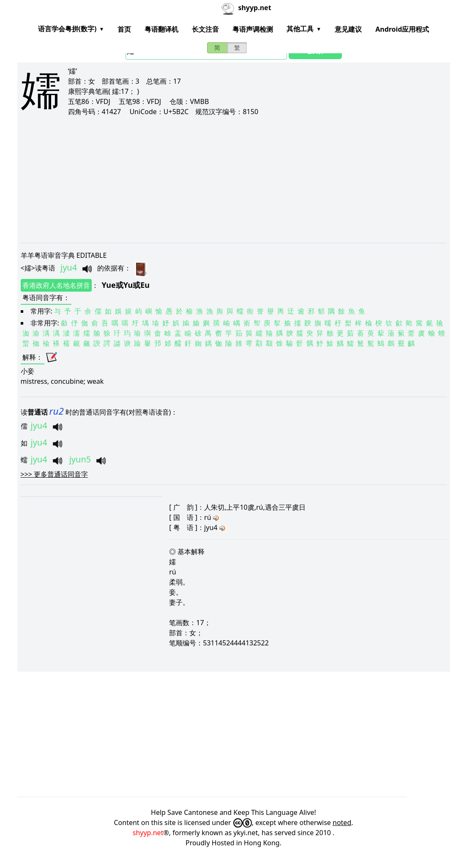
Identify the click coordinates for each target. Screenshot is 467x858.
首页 (124, 29)
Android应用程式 (402, 29)
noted (342, 822)
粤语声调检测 (252, 29)
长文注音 (205, 29)
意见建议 (348, 29)
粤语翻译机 (161, 29)
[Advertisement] (234, 179)
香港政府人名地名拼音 (56, 285)
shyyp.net (148, 832)
